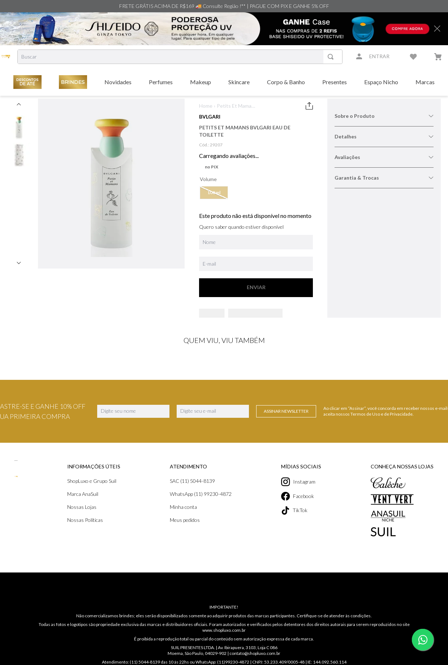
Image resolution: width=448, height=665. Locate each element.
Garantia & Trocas (384, 178)
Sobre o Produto (384, 116)
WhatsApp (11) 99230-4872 (202, 502)
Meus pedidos (186, 528)
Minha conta (184, 515)
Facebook (300, 505)
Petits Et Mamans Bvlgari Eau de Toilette (236, 106)
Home (205, 106)
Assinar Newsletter (286, 419)
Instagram (300, 490)
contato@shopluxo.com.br (255, 662)
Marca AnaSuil (83, 502)
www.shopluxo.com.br (224, 639)
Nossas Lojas (82, 515)
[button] (214, 192)
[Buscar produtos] (332, 57)
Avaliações (384, 157)
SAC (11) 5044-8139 (193, 489)
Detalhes (384, 136)
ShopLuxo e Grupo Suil (93, 489)
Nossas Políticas (85, 528)
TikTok (296, 519)
